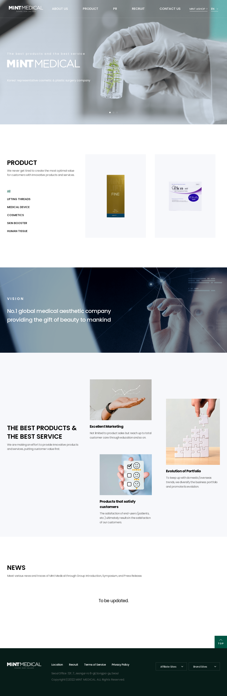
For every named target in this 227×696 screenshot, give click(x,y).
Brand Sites (200, 666)
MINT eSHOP (197, 9)
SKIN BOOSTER (17, 223)
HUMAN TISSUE (17, 231)
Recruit (73, 665)
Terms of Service (95, 665)
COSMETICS (15, 215)
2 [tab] (113, 112)
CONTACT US (170, 8)
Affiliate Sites (168, 666)
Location (57, 665)
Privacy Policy (120, 665)
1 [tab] (110, 112)
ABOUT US (60, 8)
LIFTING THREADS (19, 199)
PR (115, 8)
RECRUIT (138, 8)
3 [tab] (117, 112)
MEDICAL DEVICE (18, 207)
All (8, 191)
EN (212, 9)
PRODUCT (90, 8)
